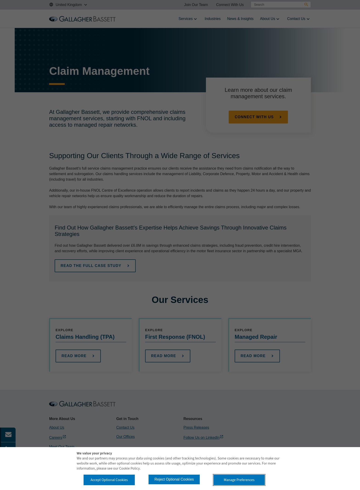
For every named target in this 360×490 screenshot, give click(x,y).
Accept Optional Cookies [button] (109, 479)
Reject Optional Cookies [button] (174, 479)
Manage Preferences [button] (239, 479)
